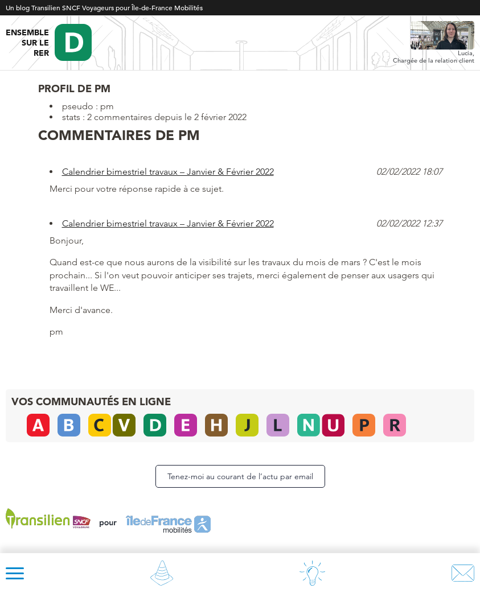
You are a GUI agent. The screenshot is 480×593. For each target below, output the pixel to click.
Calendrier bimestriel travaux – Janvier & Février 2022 (168, 171)
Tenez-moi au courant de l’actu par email (240, 476)
